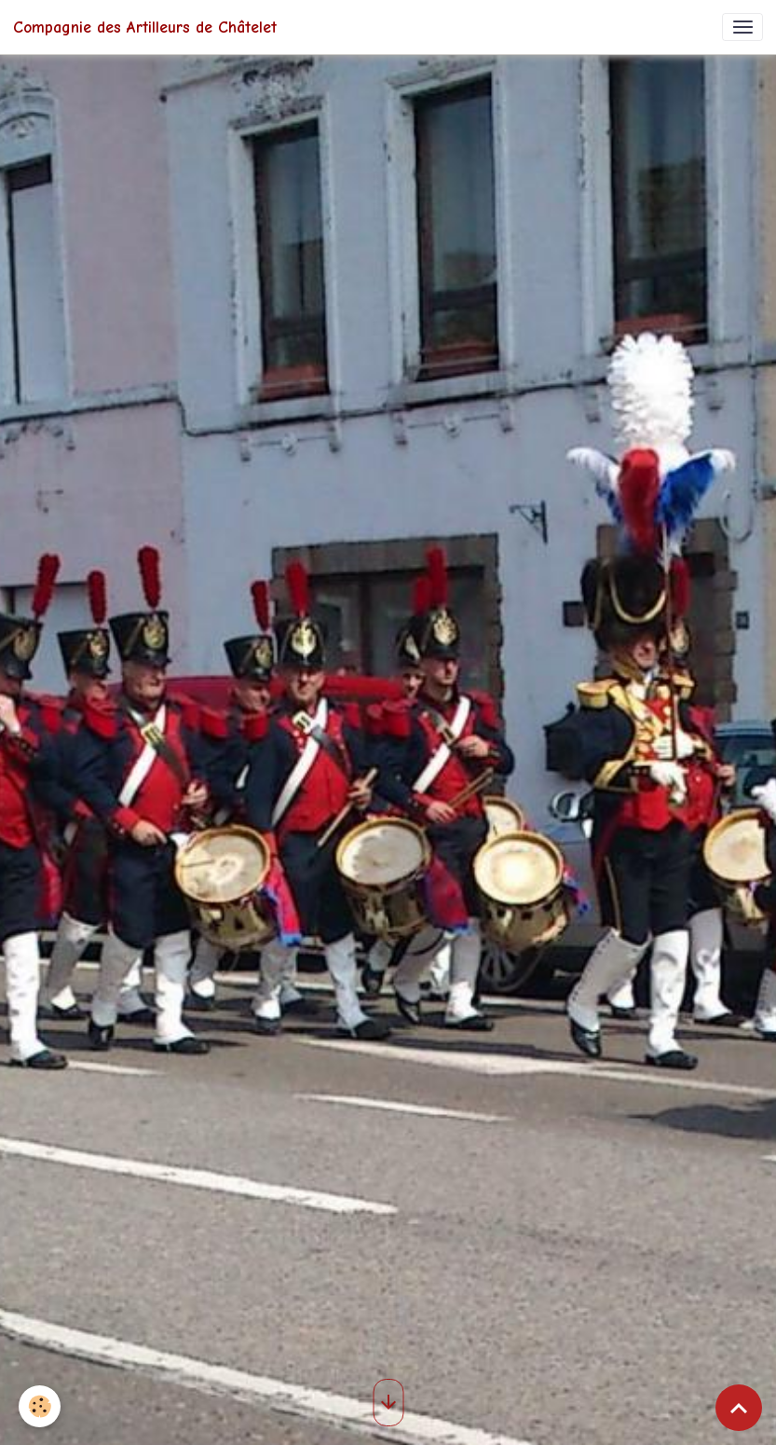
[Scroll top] (738, 1407)
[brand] (145, 27)
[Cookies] (40, 1406)
